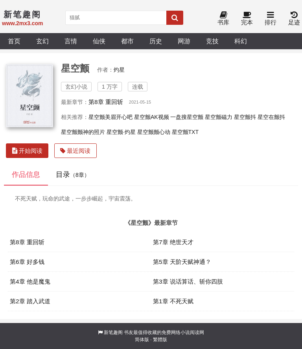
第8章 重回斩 (105, 101)
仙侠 (99, 41)
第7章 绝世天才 (173, 242)
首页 (14, 41)
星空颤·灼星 (121, 132)
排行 (270, 19)
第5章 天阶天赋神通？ (182, 261)
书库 (223, 19)
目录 (73, 174)
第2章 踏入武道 (30, 301)
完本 (247, 19)
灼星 (119, 70)
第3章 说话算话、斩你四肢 (188, 281)
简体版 (142, 339)
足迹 (294, 19)
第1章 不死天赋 (173, 301)
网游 (184, 41)
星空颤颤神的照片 (83, 132)
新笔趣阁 (113, 332)
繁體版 (160, 339)
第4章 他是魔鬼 (30, 281)
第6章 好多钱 (27, 261)
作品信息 (26, 174)
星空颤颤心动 (153, 132)
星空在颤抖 (271, 117)
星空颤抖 (245, 117)
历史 (155, 41)
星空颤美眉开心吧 (110, 117)
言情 (70, 41)
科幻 (240, 41)
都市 (127, 41)
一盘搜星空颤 (186, 117)
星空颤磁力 (218, 117)
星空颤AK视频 (151, 117)
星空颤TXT (185, 132)
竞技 (212, 41)
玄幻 (42, 41)
